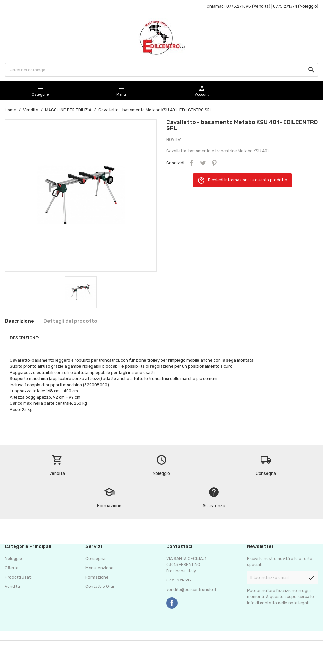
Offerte (12, 567)
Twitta (203, 163)
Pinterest (214, 163)
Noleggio (13, 558)
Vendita (12, 586)
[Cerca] (161, 69)
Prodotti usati (18, 577)
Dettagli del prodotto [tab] (70, 321)
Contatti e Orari (100, 586)
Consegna (95, 558)
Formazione (97, 577)
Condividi (191, 163)
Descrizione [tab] (19, 321)
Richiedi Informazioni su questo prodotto (242, 180)
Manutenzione (99, 567)
